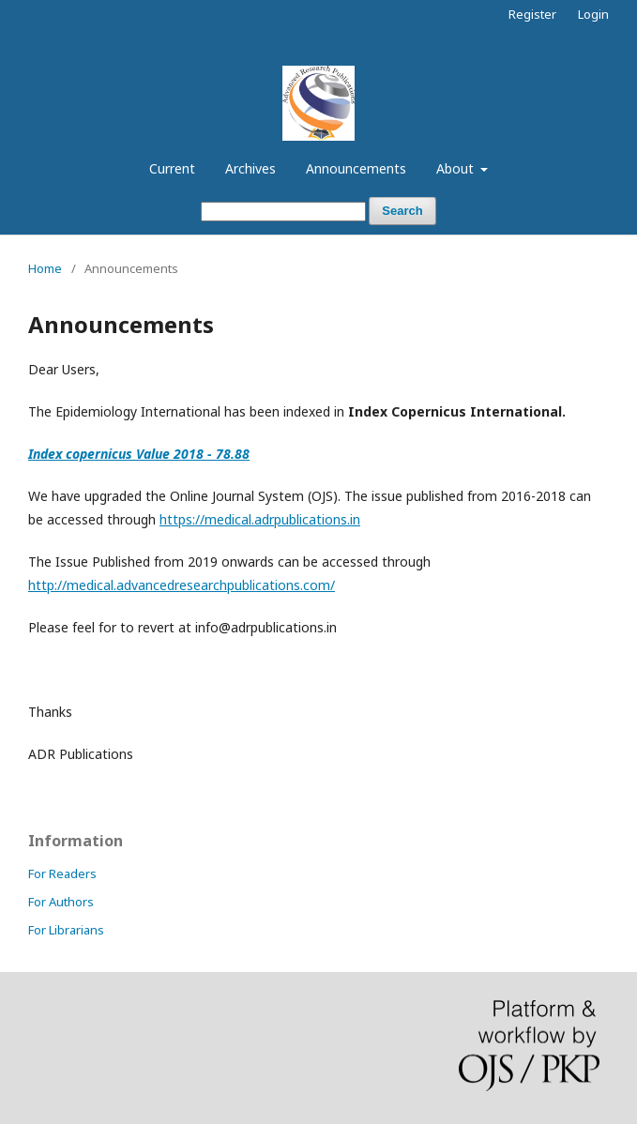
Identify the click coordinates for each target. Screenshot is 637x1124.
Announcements (356, 168)
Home (45, 268)
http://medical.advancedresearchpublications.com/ (181, 585)
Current (172, 168)
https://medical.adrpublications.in (259, 519)
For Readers (62, 873)
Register (532, 14)
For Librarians (66, 929)
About (457, 168)
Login (593, 14)
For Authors (61, 901)
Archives (250, 168)
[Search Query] (283, 211)
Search (402, 211)
